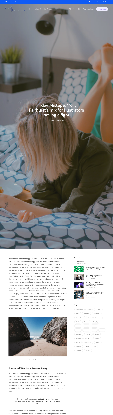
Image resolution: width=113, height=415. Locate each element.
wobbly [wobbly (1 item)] (88, 350)
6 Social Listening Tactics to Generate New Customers (94, 276)
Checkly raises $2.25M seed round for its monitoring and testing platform (95, 284)
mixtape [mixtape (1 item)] (88, 334)
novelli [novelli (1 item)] (97, 338)
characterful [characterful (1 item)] (79, 317)
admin (51, 121)
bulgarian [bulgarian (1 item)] (86, 313)
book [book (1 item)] (77, 313)
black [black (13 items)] (99, 309)
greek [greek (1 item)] (94, 326)
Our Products (48, 9)
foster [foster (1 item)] (78, 326)
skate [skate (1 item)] (87, 346)
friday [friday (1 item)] (86, 326)
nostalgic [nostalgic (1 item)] (87, 338)
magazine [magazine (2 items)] (78, 334)
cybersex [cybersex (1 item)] (98, 317)
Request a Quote (88, 9)
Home (31, 9)
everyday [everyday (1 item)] (95, 322)
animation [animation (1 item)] (90, 309)
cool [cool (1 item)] (89, 317)
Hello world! (80, 261)
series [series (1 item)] (97, 342)
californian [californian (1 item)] (96, 313)
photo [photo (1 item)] (78, 342)
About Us (38, 9)
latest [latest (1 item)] (102, 330)
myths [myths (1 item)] (97, 334)
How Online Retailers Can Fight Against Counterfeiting (95, 268)
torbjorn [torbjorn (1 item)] (78, 350)
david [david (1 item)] (77, 322)
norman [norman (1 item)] (78, 338)
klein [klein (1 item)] (94, 330)
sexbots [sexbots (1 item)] (78, 346)
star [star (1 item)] (95, 346)
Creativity (56, 101)
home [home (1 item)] (78, 330)
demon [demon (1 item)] (86, 322)
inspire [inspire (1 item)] (86, 330)
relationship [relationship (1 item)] (88, 342)
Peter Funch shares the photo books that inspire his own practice (95, 294)
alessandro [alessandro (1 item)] (79, 309)
